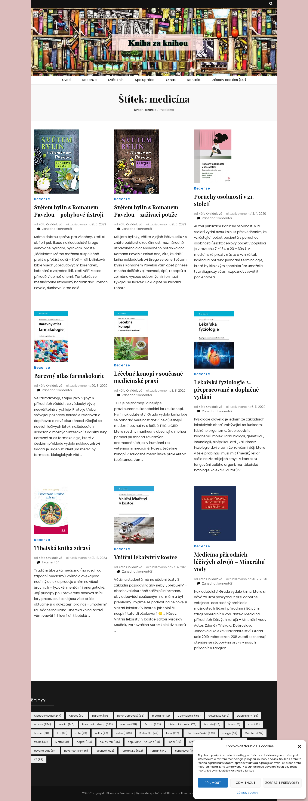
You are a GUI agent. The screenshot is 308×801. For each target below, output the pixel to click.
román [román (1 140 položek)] (159, 750)
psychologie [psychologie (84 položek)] (45, 750)
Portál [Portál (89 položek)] (174, 742)
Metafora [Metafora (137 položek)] (254, 733)
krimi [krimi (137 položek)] (172, 733)
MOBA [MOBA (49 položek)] (41, 742)
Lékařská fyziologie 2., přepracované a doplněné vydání (229, 389)
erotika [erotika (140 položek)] (66, 724)
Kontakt (194, 79)
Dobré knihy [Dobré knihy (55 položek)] (247, 715)
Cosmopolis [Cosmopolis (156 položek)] (189, 715)
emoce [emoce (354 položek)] (42, 724)
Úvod (66, 79)
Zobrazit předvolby (282, 782)
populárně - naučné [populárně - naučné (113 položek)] (144, 742)
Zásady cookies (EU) (229, 79)
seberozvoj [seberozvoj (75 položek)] (185, 750)
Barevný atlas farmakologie (52, 379)
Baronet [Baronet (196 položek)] (101, 715)
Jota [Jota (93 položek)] (81, 733)
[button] (299, 746)
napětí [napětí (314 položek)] (84, 742)
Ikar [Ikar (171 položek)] (62, 733)
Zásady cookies (247, 792)
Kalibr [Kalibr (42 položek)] (101, 733)
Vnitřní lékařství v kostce (148, 557)
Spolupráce (144, 79)
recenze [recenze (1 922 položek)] (105, 750)
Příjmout (213, 782)
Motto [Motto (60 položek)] (62, 742)
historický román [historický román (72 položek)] (182, 724)
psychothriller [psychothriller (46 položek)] (76, 750)
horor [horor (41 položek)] (234, 724)
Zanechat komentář (57, 236)
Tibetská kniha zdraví (63, 548)
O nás (171, 79)
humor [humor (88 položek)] (41, 733)
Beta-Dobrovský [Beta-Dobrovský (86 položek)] (130, 715)
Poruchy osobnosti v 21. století (226, 199)
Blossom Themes (180, 793)
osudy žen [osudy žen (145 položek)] (110, 742)
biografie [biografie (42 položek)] (161, 715)
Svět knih (115, 79)
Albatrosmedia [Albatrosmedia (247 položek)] (47, 715)
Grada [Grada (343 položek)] (153, 724)
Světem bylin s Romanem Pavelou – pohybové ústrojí (68, 214)
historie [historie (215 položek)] (212, 724)
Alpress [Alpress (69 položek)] (76, 715)
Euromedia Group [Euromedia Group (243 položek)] (97, 724)
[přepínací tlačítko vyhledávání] (271, 4)
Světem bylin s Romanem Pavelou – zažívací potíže (148, 210)
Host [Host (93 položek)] (254, 724)
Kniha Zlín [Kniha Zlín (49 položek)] (148, 733)
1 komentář (50, 562)
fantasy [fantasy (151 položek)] (128, 724)
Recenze (89, 79)
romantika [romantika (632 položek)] (132, 750)
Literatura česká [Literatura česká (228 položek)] (201, 733)
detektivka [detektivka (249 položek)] (218, 715)
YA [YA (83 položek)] (38, 759)
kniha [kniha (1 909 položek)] (124, 733)
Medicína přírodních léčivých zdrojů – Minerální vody (222, 561)
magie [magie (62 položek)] (229, 733)
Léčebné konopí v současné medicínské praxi (151, 376)
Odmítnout (245, 782)
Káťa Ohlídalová (50, 231)
